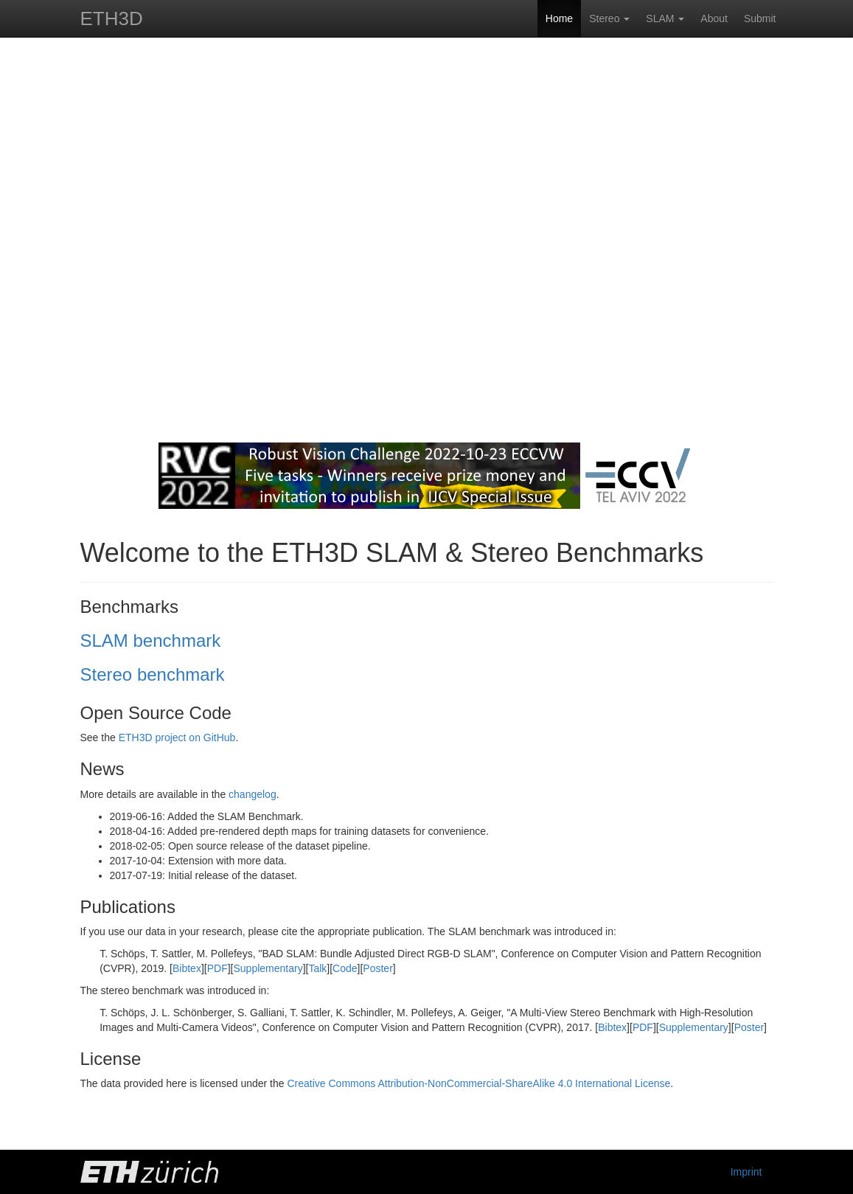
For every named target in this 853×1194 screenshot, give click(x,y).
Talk (317, 968)
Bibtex (187, 968)
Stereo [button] (609, 18)
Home (559, 18)
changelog (252, 794)
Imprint (746, 1172)
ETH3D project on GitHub (177, 737)
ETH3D (111, 18)
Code (345, 968)
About (714, 18)
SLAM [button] (665, 18)
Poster (377, 968)
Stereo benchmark (152, 674)
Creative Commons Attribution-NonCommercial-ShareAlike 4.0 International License (478, 1083)
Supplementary (267, 968)
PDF (217, 968)
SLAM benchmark (150, 640)
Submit (760, 18)
